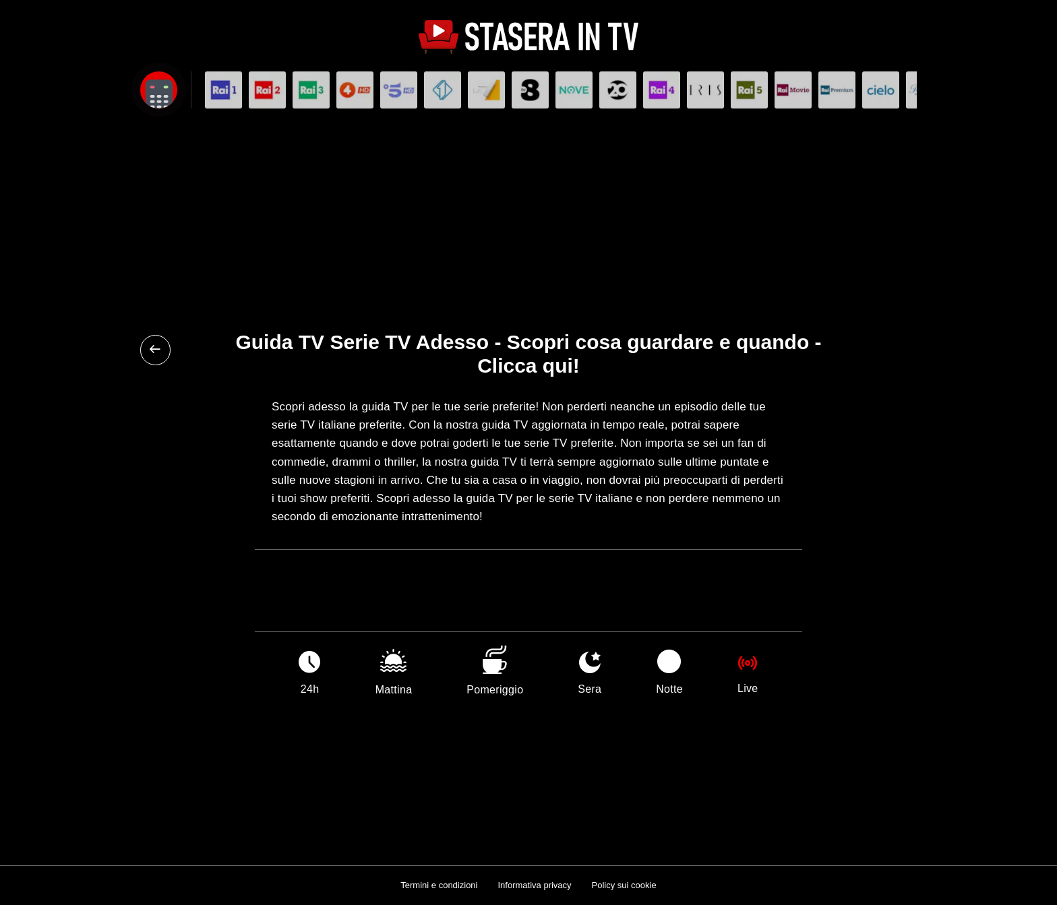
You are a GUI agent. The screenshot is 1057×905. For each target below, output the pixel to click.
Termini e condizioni (438, 885)
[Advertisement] (528, 216)
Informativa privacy (534, 885)
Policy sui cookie (624, 885)
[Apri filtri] (158, 89)
